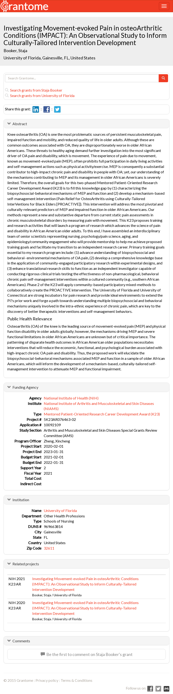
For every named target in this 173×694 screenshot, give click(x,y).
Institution (20, 499)
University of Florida (60, 510)
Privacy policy (46, 680)
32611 (49, 548)
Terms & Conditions (76, 680)
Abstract (19, 123)
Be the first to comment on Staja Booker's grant (87, 654)
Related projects (25, 564)
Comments (21, 641)
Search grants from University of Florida (40, 95)
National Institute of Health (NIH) (71, 398)
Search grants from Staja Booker (33, 90)
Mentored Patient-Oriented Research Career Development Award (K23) (102, 414)
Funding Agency (25, 387)
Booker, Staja (16, 50)
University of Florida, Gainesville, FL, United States (49, 57)
